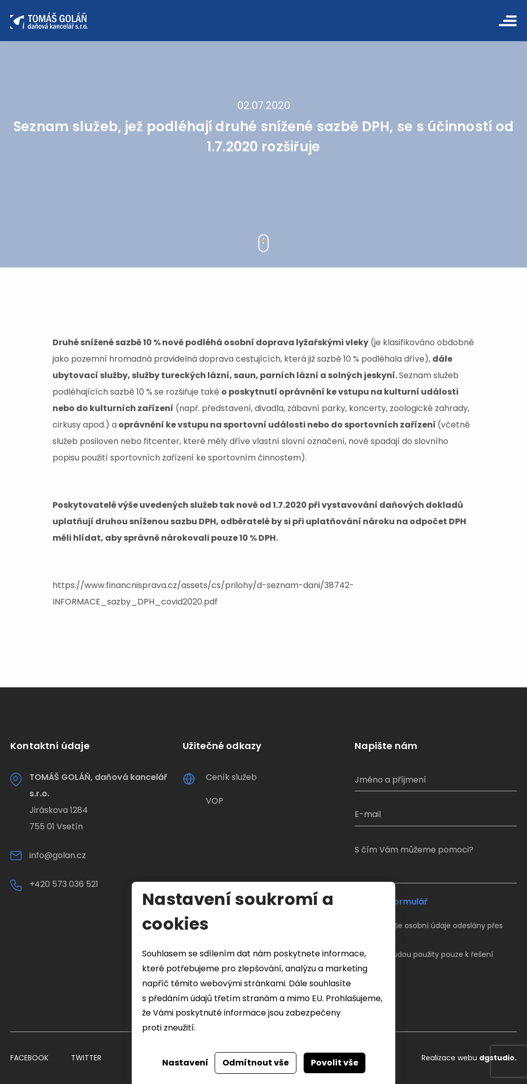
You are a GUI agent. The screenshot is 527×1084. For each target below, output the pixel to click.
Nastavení (185, 1063)
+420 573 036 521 (63, 884)
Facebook (29, 1058)
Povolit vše (334, 1063)
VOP (214, 801)
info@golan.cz (57, 855)
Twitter (86, 1058)
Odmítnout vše (255, 1063)
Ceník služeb (231, 777)
